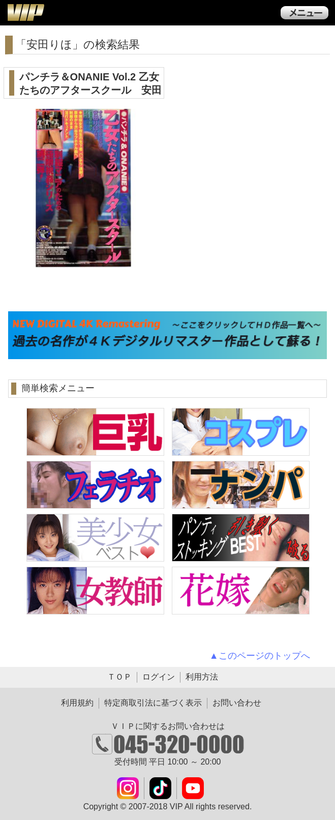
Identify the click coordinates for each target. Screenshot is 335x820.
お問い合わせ (236, 702)
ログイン (158, 676)
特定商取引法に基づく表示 (153, 702)
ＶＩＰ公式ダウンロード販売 (25, 12)
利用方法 (202, 676)
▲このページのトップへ (259, 656)
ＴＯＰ (119, 676)
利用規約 (77, 702)
